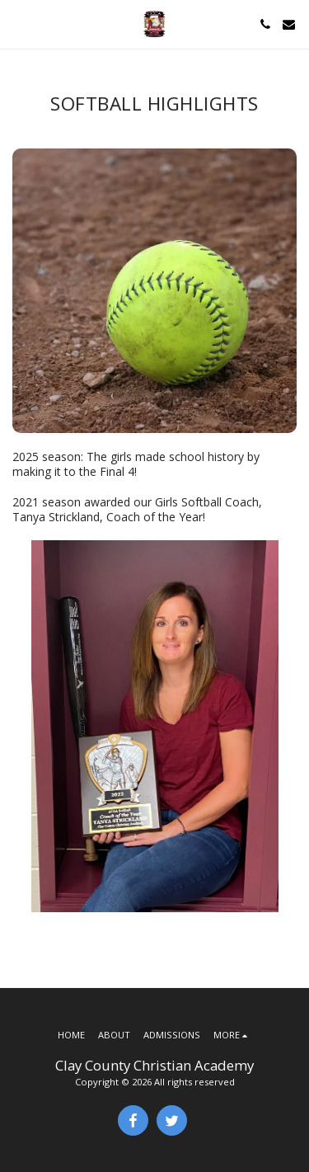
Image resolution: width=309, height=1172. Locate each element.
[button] (18, 23)
